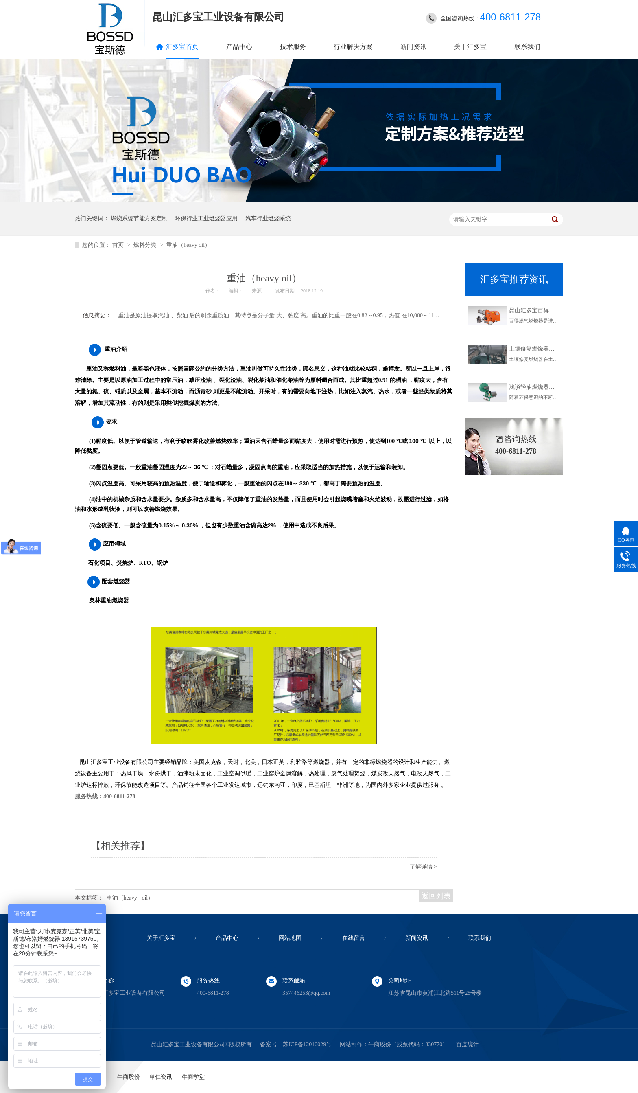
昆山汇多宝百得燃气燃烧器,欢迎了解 (555, 310)
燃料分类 (145, 245)
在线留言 (353, 938)
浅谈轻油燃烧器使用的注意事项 (549, 387)
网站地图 (290, 938)
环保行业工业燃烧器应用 (206, 218)
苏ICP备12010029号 (307, 1044)
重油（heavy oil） (188, 245)
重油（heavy (122, 898)
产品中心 (239, 46)
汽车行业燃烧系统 (268, 218)
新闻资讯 (413, 46)
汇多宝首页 (182, 46)
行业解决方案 (353, 46)
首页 (118, 245)
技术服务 (293, 46)
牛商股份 (379, 1044)
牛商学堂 (193, 1077)
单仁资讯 (160, 1077)
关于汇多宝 (470, 46)
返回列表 (436, 896)
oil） (147, 898)
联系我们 (527, 46)
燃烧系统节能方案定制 (139, 218)
